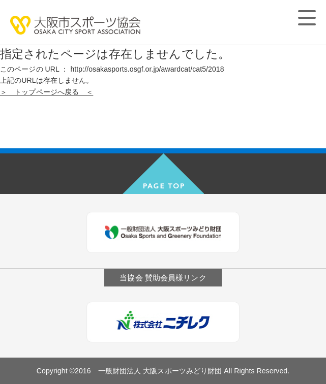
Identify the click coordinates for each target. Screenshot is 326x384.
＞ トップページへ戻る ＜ (46, 92)
